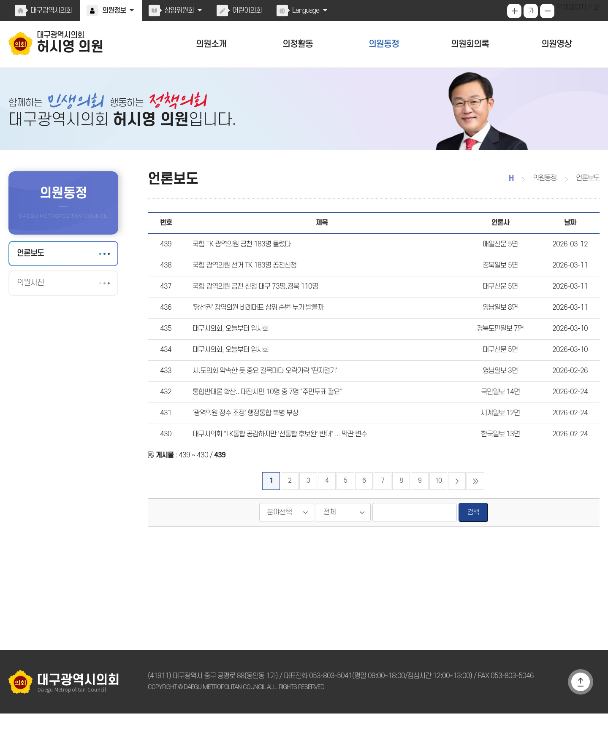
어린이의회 (245, 10)
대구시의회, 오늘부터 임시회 (229, 348)
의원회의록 (470, 44)
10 (439, 513)
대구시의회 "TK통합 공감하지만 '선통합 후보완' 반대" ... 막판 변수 (277, 464)
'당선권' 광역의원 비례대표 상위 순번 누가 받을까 (256, 324)
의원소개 (211, 44)
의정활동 (297, 44)
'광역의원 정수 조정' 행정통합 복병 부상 (244, 440)
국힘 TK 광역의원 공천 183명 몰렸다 (239, 255)
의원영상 (556, 44)
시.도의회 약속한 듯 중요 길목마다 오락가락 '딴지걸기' (263, 394)
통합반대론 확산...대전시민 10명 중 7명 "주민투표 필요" (264, 417)
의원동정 (384, 44)
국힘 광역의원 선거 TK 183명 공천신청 (242, 278)
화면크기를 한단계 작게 (548, 11)
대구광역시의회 (50, 10)
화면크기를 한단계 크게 (515, 11)
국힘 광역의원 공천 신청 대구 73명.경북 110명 (252, 301)
